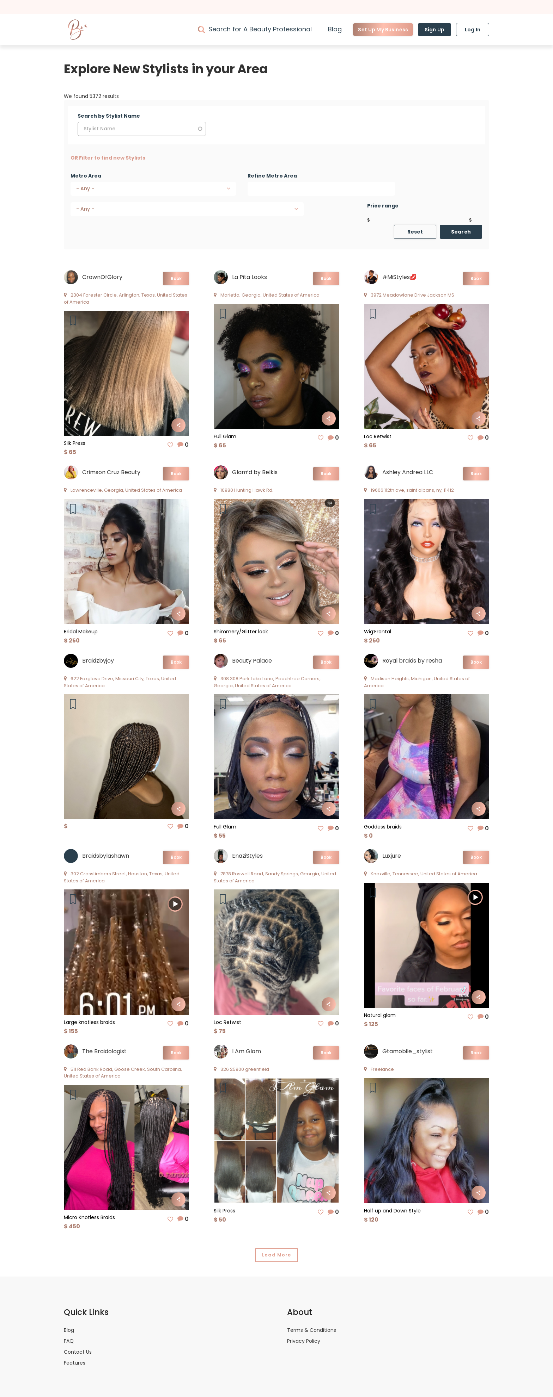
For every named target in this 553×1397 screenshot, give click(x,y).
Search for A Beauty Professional (260, 29)
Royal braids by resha (412, 661)
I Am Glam (246, 1051)
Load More (276, 1255)
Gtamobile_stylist (407, 1051)
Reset (415, 231)
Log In (472, 29)
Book (176, 278)
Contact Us (78, 1351)
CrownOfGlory (102, 277)
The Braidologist (104, 1051)
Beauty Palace (252, 661)
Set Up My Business (383, 29)
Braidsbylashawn (105, 856)
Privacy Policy (303, 1341)
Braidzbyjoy (98, 661)
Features (74, 1362)
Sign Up (434, 29)
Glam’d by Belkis (255, 472)
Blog (335, 29)
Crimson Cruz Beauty (111, 472)
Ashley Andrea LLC (407, 472)
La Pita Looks (249, 277)
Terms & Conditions (311, 1330)
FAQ (69, 1341)
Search (461, 231)
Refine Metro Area (272, 175)
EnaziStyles (247, 856)
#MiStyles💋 (399, 277)
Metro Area (86, 175)
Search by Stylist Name (109, 115)
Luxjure (391, 856)
